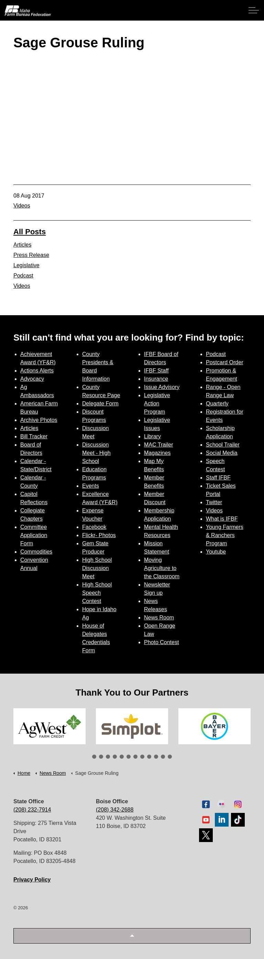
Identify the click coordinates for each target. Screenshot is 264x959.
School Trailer (223, 445)
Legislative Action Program (157, 403)
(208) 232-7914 (32, 810)
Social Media (222, 453)
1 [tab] (94, 757)
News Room (159, 617)
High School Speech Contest (97, 593)
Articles (22, 245)
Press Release (31, 255)
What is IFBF (222, 519)
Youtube (216, 552)
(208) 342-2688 (114, 810)
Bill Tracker (33, 436)
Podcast (23, 276)
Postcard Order (224, 362)
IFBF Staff (156, 371)
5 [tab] (122, 757)
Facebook (94, 527)
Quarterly (217, 403)
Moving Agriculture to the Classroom (161, 568)
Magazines (157, 453)
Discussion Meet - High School (96, 453)
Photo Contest (161, 642)
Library (152, 436)
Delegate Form (100, 403)
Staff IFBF (218, 478)
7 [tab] (135, 757)
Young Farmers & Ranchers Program (224, 535)
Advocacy (32, 379)
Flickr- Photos (99, 535)
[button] (132, 936)
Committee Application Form (33, 535)
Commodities (36, 552)
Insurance (156, 379)
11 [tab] (163, 757)
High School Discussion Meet (97, 568)
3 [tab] (108, 757)
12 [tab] (170, 757)
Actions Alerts (37, 371)
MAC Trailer (158, 445)
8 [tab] (142, 757)
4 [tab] (115, 757)
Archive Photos (38, 420)
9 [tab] (149, 757)
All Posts (29, 231)
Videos (21, 206)
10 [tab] (156, 757)
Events (90, 486)
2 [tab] (101, 757)
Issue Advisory (161, 387)
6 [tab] (128, 757)
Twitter (214, 502)
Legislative (26, 265)
